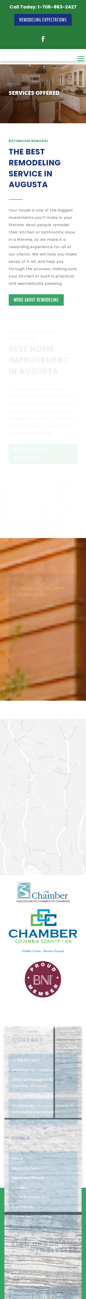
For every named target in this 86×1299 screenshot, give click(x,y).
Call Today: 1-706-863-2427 (43, 7)
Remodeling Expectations (43, 20)
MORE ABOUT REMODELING (36, 300)
